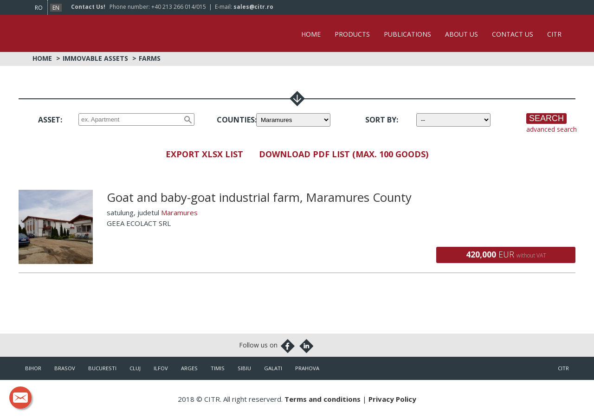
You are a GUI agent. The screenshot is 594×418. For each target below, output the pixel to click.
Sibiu (244, 368)
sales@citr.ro (253, 7)
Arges (189, 368)
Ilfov (161, 368)
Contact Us (512, 34)
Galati (273, 368)
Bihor (33, 368)
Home (311, 34)
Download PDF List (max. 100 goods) (343, 154)
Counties (236, 120)
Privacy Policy (392, 399)
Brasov (64, 368)
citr (563, 368)
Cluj (135, 368)
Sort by (380, 120)
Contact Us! (88, 7)
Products (352, 34)
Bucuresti (102, 368)
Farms (150, 58)
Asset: (50, 120)
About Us (461, 34)
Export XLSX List (204, 154)
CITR (554, 34)
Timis (218, 368)
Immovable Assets (95, 58)
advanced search (551, 129)
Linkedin (306, 346)
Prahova (307, 368)
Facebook (288, 346)
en (55, 8)
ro (39, 8)
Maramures (179, 212)
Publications (407, 34)
